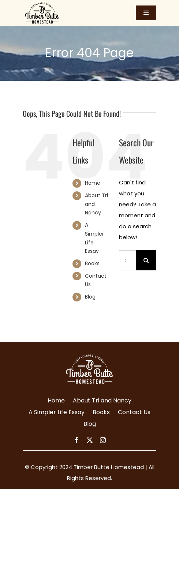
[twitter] (90, 440)
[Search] (146, 260)
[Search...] (127, 260)
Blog (90, 296)
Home (92, 183)
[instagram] (103, 440)
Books (92, 263)
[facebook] (76, 440)
